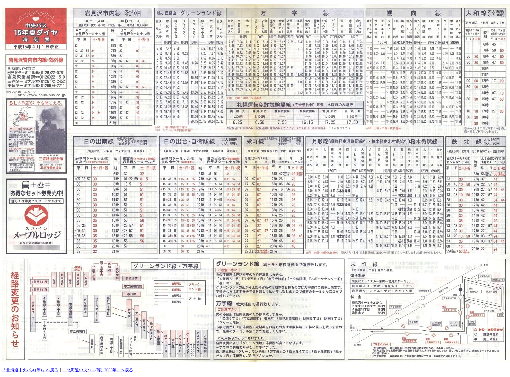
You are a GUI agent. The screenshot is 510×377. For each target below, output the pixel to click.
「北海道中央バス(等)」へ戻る (30, 370)
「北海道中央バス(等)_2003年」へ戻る (98, 370)
